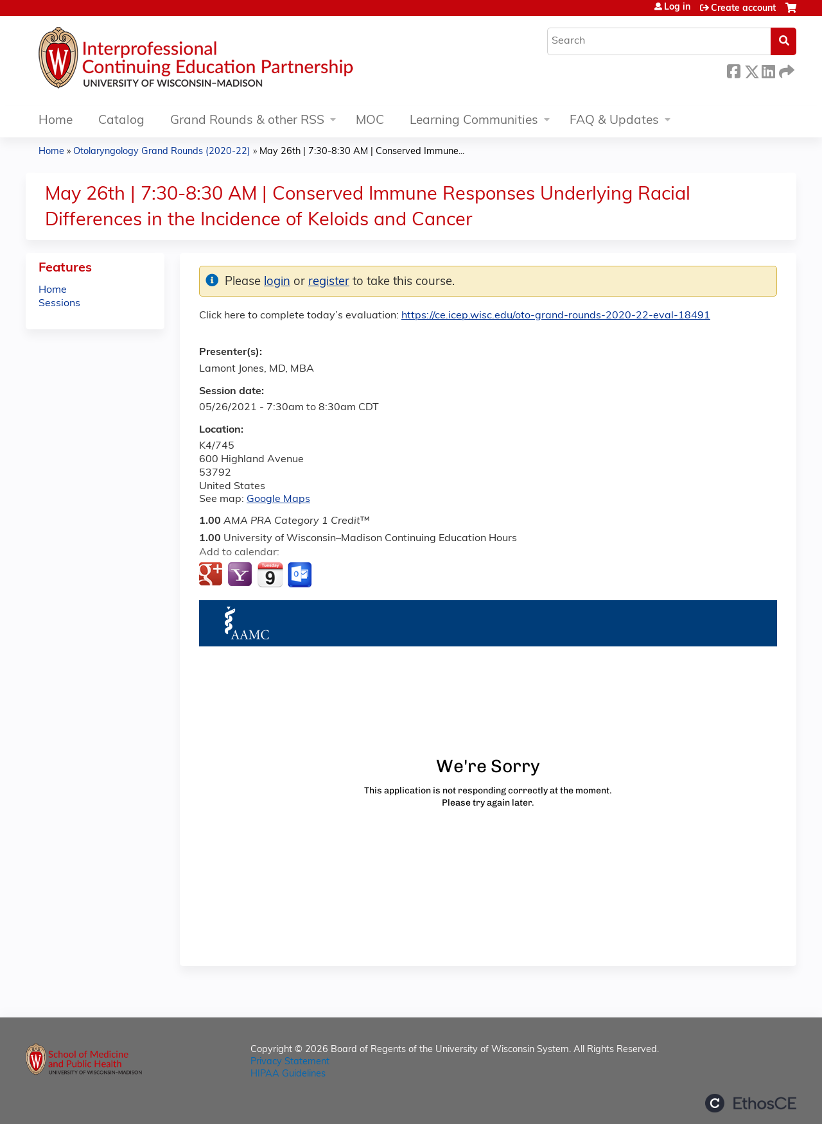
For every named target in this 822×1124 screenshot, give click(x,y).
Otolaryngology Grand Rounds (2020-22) (161, 152)
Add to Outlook (301, 575)
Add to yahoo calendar (241, 575)
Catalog (121, 121)
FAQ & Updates (614, 121)
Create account (743, 8)
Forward (785, 70)
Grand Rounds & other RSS (247, 121)
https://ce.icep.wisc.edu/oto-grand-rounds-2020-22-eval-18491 (555, 316)
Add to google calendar (212, 575)
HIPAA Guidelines (288, 1074)
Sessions (59, 303)
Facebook (733, 70)
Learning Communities (474, 121)
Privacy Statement (289, 1062)
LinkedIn (768, 70)
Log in (677, 7)
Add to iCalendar (270, 574)
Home (56, 121)
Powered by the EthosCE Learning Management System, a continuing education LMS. (750, 1103)
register (328, 282)
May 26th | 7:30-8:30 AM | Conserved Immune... (361, 152)
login (277, 282)
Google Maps (278, 499)
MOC (370, 121)
